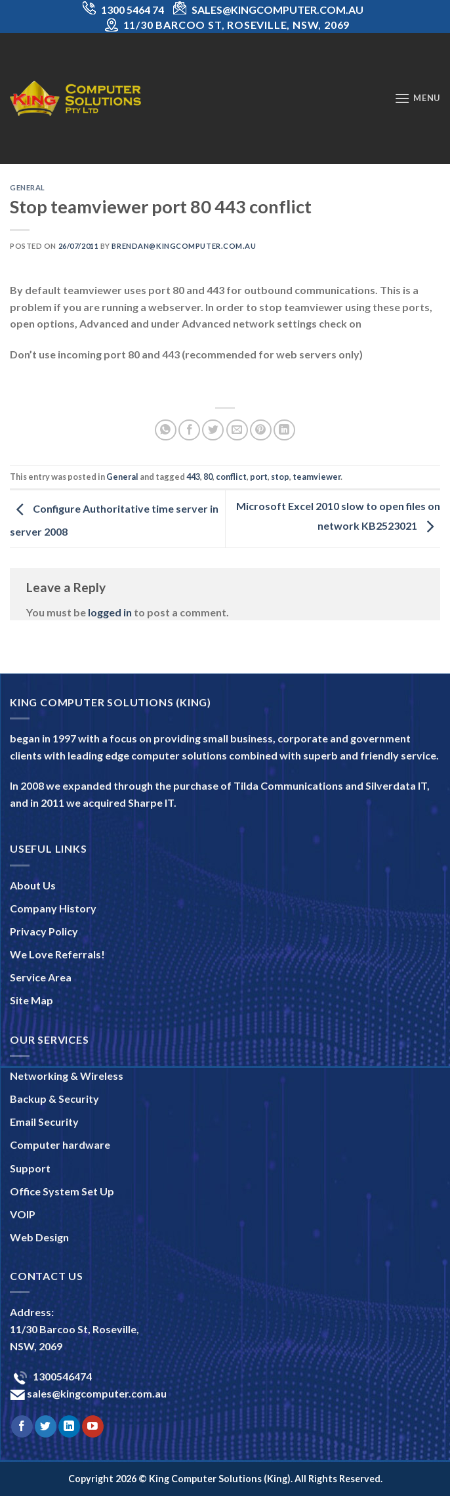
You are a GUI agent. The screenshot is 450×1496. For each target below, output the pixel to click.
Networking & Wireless (66, 1075)
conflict (231, 476)
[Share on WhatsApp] (165, 430)
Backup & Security (54, 1098)
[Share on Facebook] (189, 430)
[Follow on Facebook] (22, 1426)
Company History (53, 908)
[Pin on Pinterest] (261, 430)
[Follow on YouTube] (93, 1426)
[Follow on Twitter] (45, 1426)
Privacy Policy (44, 931)
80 (208, 476)
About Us (33, 885)
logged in (110, 612)
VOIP (22, 1214)
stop (280, 476)
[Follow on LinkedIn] (69, 1426)
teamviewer (316, 476)
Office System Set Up (62, 1191)
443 (193, 476)
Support (30, 1168)
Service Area (41, 977)
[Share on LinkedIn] (284, 430)
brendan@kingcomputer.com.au (184, 246)
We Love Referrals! (57, 954)
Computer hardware (60, 1144)
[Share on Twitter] (213, 430)
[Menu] (417, 98)
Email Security (44, 1121)
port (259, 476)
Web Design (39, 1237)
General (27, 187)
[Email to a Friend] (237, 430)
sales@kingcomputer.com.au (96, 1393)
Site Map (31, 1000)
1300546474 (61, 1376)
